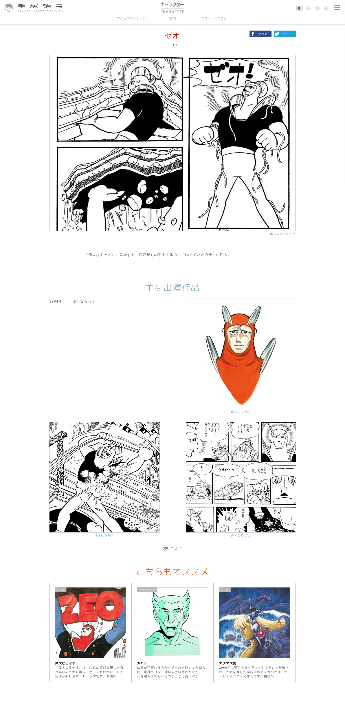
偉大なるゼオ (240, 411)
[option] (91, 632)
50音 (172, 18)
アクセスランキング (131, 18)
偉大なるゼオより (283, 233)
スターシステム (214, 18)
